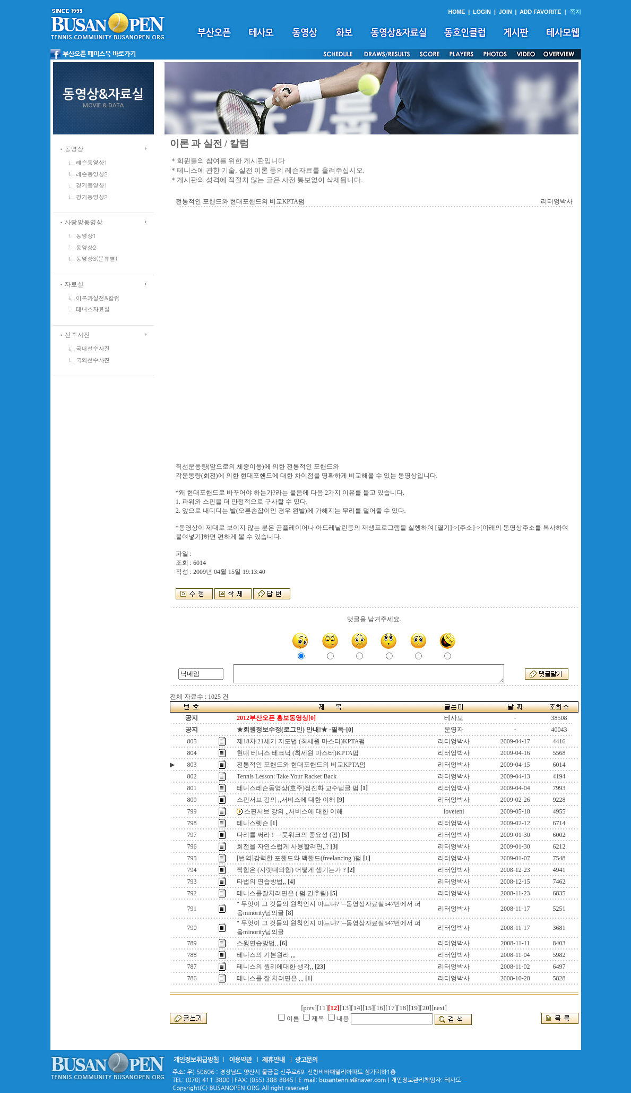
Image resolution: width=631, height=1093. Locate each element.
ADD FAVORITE (540, 12)
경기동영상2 (92, 197)
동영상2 (86, 247)
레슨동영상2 (92, 174)
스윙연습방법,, (257, 943)
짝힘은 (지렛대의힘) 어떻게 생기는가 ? (291, 870)
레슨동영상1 (92, 162)
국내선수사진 (93, 348)
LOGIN (482, 12)
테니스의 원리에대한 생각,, (275, 966)
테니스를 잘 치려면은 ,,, (270, 978)
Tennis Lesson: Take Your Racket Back (286, 776)
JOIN (505, 12)
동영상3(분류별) (96, 258)
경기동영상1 (92, 185)
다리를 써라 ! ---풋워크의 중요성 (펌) (288, 834)
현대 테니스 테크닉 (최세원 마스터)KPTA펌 (298, 753)
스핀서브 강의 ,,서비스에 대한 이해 (286, 799)
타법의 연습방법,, (261, 881)
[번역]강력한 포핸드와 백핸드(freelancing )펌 (299, 858)
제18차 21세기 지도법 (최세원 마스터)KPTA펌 (301, 741)
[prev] (308, 1008)
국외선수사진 (93, 360)
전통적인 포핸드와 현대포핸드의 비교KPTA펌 (301, 764)
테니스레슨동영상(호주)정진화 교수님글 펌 (298, 788)
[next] (439, 1008)
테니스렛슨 (253, 823)
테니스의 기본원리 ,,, (266, 955)
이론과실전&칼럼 (97, 298)
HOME (456, 12)
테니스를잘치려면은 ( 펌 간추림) (283, 893)
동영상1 (86, 236)
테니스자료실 (93, 309)
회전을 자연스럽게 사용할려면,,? (283, 846)
